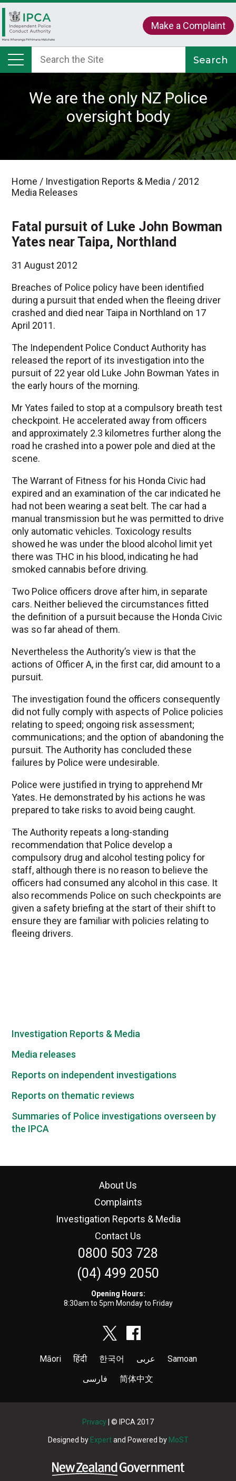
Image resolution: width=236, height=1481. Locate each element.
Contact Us (118, 1235)
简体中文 (136, 1379)
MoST (179, 1440)
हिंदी (80, 1359)
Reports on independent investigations (94, 1074)
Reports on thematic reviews (73, 1095)
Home (28, 27)
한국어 (111, 1359)
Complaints (118, 1202)
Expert (101, 1440)
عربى (145, 1359)
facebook (133, 1333)
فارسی (95, 1379)
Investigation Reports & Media (76, 1033)
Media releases (44, 1054)
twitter (110, 1333)
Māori (50, 1359)
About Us (118, 1185)
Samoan (182, 1359)
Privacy (94, 1422)
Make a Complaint (188, 25)
